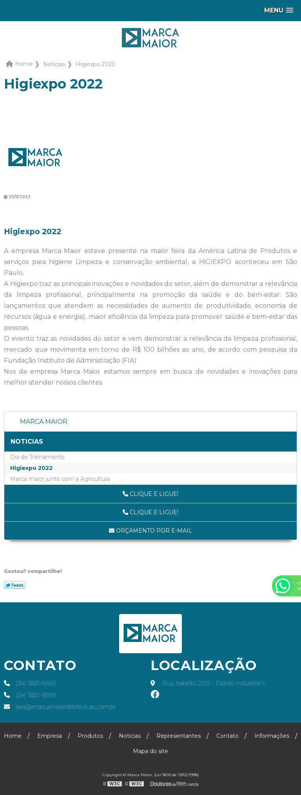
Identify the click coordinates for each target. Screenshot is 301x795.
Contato (227, 735)
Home (13, 735)
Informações (271, 735)
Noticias (27, 441)
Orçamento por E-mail (150, 530)
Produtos (90, 735)
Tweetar (14, 585)
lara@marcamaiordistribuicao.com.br (60, 707)
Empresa (49, 735)
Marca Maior (43, 421)
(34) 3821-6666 (30, 683)
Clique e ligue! (150, 493)
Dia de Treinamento (37, 457)
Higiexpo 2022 (31, 468)
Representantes (178, 735)
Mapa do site (150, 751)
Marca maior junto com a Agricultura (60, 478)
